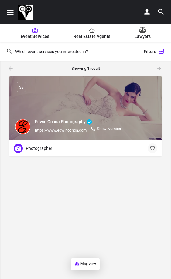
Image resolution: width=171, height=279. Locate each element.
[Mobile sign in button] (147, 12)
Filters (154, 51)
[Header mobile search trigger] (161, 12)
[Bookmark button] (152, 148)
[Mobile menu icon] (10, 12)
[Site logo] (26, 12)
